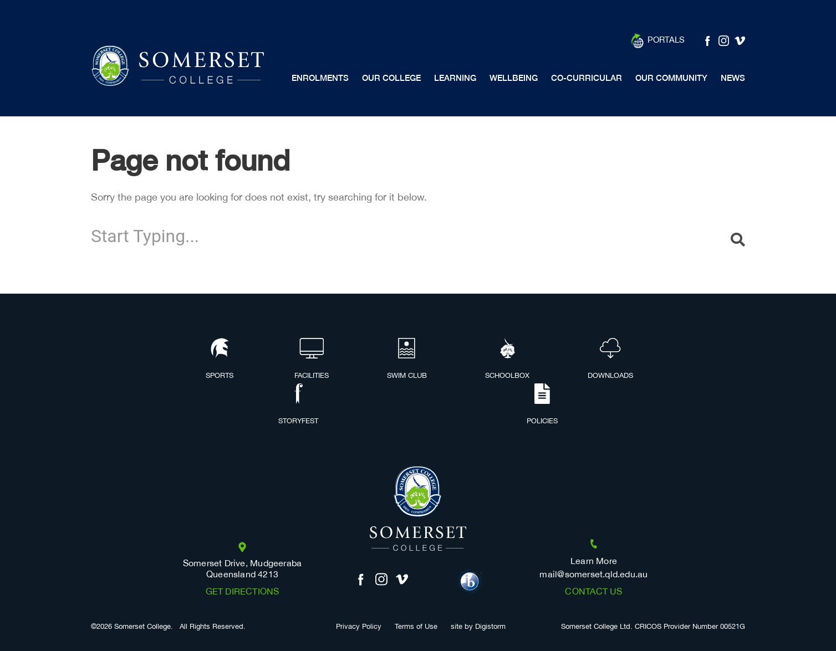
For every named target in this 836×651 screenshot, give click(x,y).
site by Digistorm (478, 627)
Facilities (311, 359)
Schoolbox (507, 359)
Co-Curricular (586, 78)
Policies (542, 405)
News (733, 78)
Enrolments (320, 78)
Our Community (671, 78)
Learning (455, 78)
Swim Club (407, 359)
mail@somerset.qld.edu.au (593, 575)
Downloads (610, 359)
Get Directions (242, 592)
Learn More (593, 561)
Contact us (593, 592)
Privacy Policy (358, 627)
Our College (391, 78)
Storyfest (298, 405)
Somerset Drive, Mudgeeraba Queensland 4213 (242, 569)
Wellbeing (514, 78)
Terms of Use (416, 627)
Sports (219, 359)
